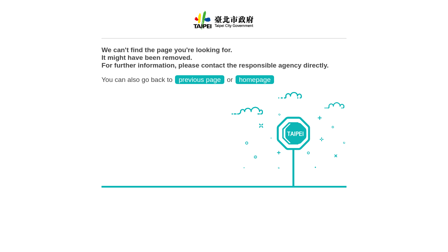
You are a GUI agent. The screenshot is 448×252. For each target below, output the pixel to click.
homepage (255, 79)
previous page (199, 79)
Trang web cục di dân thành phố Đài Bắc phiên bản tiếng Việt (224, 22)
